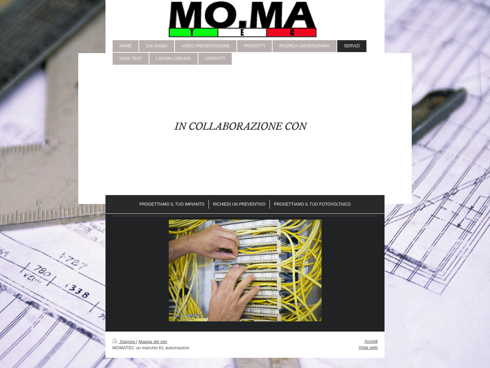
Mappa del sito (152, 341)
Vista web (368, 347)
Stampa (124, 341)
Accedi (371, 341)
